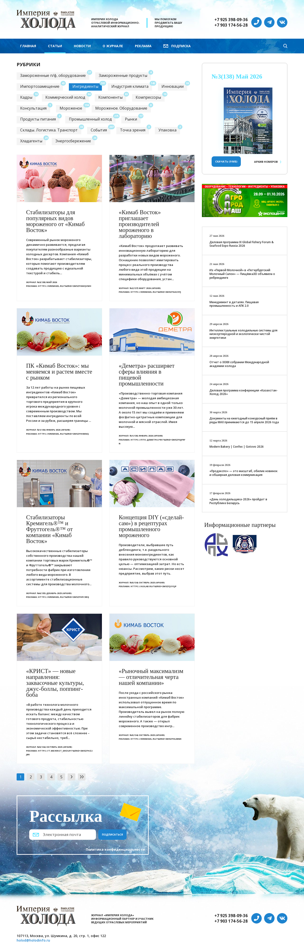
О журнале (113, 46)
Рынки (131, 119)
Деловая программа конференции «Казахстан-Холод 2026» (243, 392)
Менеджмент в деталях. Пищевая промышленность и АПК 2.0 (234, 304)
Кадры (26, 97)
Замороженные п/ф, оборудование (53, 75)
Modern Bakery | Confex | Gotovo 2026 (236, 447)
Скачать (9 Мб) (226, 161)
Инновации (173, 86)
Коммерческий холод (65, 97)
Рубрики (28, 64)
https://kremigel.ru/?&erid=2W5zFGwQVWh (64, 286)
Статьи (55, 46)
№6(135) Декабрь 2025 (49, 593)
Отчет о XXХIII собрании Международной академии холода (239, 364)
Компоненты (110, 97)
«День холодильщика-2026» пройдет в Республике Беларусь (238, 501)
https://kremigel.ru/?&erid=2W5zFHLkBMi (156, 738)
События (99, 130)
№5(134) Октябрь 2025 (142, 582)
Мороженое (71, 108)
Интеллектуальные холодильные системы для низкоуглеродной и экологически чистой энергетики (243, 334)
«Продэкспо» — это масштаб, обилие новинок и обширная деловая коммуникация (243, 473)
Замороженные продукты (123, 75)
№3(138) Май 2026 (47, 282)
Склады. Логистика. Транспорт (49, 130)
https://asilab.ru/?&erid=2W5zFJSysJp (153, 586)
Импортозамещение (39, 86)
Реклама (143, 46)
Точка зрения (132, 130)
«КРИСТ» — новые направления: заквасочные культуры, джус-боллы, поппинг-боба (55, 683)
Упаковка (167, 130)
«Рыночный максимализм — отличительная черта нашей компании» (151, 677)
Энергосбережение (73, 141)
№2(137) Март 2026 (140, 288)
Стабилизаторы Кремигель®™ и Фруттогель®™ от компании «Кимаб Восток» (49, 529)
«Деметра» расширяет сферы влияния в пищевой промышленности (147, 374)
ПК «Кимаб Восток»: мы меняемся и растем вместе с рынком (59, 371)
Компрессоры (148, 97)
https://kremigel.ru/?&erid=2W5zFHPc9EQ (63, 597)
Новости (82, 46)
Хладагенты (31, 141)
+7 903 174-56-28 (231, 25)
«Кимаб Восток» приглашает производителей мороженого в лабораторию (140, 224)
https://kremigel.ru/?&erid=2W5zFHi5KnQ (63, 433)
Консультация (33, 108)
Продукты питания (38, 119)
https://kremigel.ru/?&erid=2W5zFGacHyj (156, 291)
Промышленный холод (90, 119)
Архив (266, 161)
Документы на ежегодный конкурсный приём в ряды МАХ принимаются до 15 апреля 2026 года (244, 420)
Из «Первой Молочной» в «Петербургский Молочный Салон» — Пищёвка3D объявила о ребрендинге (242, 273)
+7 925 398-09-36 (231, 19)
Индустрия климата (129, 86)
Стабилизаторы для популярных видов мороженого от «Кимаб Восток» (55, 221)
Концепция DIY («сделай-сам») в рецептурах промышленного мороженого (151, 526)
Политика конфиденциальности (115, 849)
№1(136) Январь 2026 (48, 429)
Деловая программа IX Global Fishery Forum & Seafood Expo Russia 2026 (241, 244)
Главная (28, 46)
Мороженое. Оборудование (121, 108)
